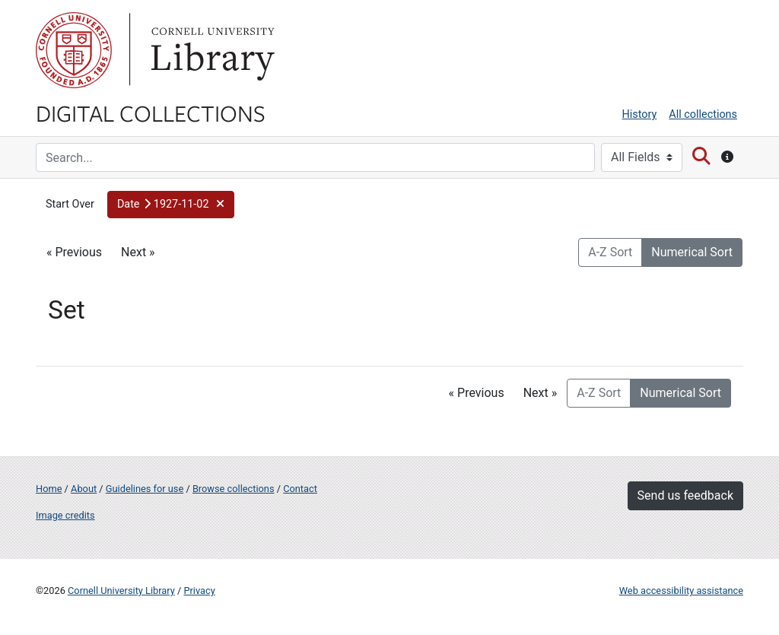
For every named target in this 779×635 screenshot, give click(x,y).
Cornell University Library (121, 590)
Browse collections (233, 488)
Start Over (70, 204)
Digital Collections (150, 112)
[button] (170, 204)
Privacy (199, 590)
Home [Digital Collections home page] (49, 488)
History (639, 114)
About (84, 488)
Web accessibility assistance (681, 590)
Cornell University (74, 50)
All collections (703, 114)
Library (211, 50)
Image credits (65, 515)
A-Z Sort (610, 252)
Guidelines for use (144, 488)
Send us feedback (685, 495)
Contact (300, 488)
